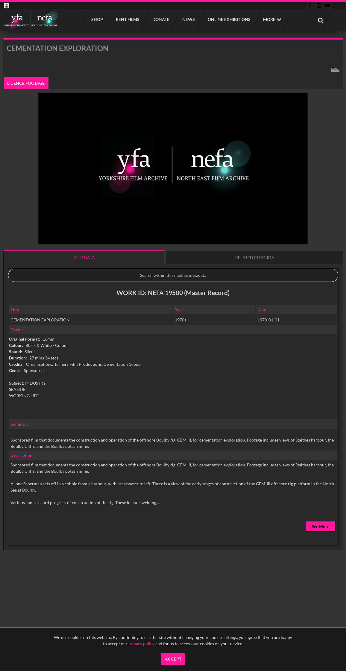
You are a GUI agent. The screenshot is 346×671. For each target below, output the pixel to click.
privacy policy (141, 643)
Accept (173, 658)
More (269, 19)
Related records (254, 257)
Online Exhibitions (228, 19)
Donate (160, 19)
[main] (173, 309)
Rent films (127, 19)
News (188, 19)
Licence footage (26, 83)
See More (320, 526)
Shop (97, 19)
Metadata (83, 257)
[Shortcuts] (335, 68)
